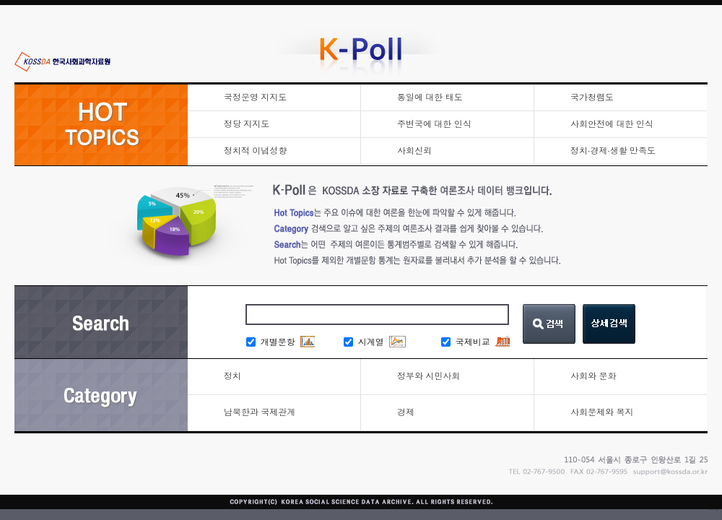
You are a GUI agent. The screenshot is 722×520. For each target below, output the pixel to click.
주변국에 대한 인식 (434, 124)
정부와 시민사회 (428, 376)
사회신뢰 (414, 151)
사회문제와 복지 (601, 412)
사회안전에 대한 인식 (611, 124)
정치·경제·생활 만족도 (613, 151)
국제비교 (465, 342)
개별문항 (270, 342)
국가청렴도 (592, 97)
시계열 (364, 342)
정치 (232, 376)
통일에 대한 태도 (430, 97)
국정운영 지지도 (255, 97)
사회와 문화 (593, 376)
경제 (405, 412)
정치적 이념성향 (255, 151)
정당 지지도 (246, 124)
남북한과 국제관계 (259, 412)
